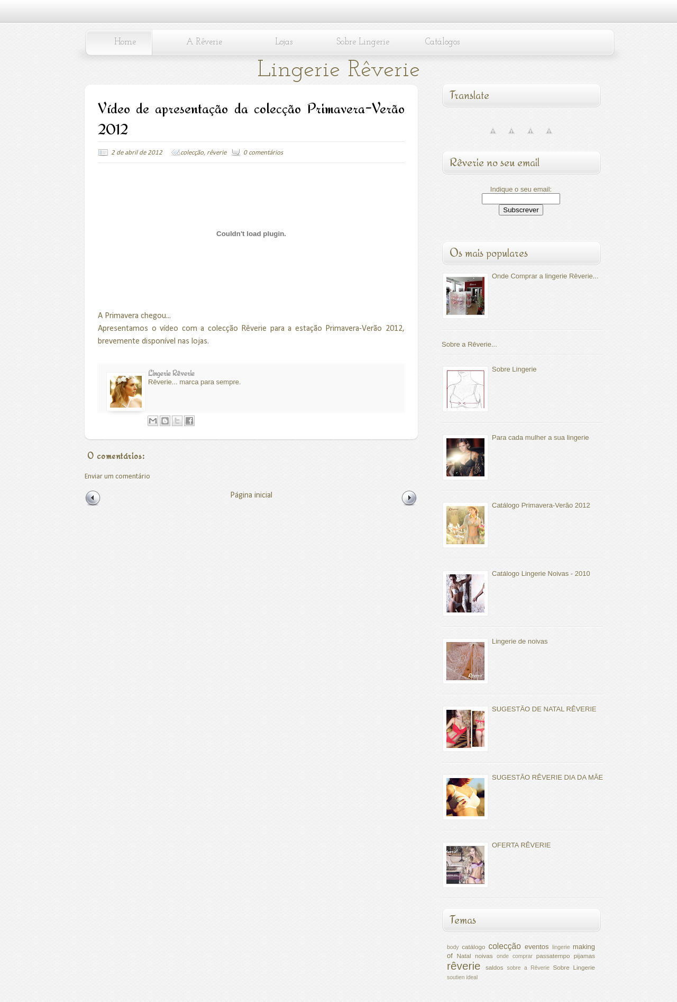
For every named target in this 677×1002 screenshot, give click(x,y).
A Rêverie (204, 42)
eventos (537, 947)
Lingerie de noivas (520, 641)
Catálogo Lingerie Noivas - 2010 (541, 573)
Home (125, 42)
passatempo (553, 955)
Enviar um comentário (117, 477)
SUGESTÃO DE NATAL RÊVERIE (544, 709)
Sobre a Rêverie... (469, 344)
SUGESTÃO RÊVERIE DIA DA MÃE (547, 777)
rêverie (216, 152)
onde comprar (515, 956)
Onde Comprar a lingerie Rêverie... (545, 276)
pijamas (584, 955)
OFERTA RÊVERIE (521, 845)
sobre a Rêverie (528, 968)
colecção (192, 152)
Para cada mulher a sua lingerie (540, 437)
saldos (495, 967)
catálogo (473, 946)
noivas (484, 955)
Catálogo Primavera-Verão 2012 (541, 505)
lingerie (561, 947)
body (453, 947)
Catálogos (442, 42)
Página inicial (251, 495)
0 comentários (263, 152)
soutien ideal (462, 977)
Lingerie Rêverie (338, 70)
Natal (463, 955)
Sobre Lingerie (362, 42)
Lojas (283, 42)
